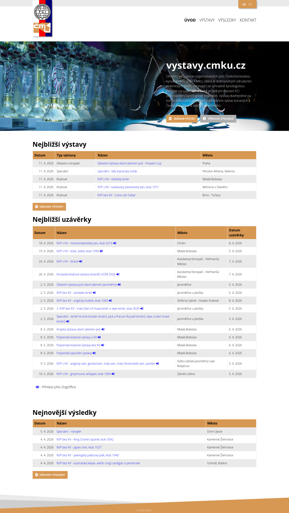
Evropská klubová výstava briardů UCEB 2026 (86, 274)
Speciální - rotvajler (69, 431)
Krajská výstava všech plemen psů (79, 329)
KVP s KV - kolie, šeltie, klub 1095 (78, 251)
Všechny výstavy (49, 206)
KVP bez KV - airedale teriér (74, 293)
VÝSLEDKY (227, 20)
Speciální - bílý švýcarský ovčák (117, 171)
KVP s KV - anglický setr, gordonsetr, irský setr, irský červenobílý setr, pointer (106, 364)
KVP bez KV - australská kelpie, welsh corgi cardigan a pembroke (98, 463)
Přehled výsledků (218, 118)
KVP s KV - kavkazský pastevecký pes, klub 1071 (128, 187)
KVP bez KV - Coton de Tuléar (117, 195)
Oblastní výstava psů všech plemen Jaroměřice (87, 285)
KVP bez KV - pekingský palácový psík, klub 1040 (88, 455)
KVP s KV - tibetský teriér (113, 179)
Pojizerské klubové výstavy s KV (77, 337)
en (250, 4)
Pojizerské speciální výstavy (74, 353)
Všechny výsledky (50, 475)
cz (244, 4)
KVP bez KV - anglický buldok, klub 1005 (82, 301)
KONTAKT (248, 20)
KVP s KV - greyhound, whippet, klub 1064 (84, 374)
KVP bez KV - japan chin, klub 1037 (79, 447)
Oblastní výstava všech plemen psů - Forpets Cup (129, 163)
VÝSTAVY (207, 20)
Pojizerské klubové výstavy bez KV (78, 345)
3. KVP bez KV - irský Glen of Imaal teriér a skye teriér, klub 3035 (98, 308)
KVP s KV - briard (67, 261)
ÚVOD (190, 20)
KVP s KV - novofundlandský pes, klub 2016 (84, 243)
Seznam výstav (182, 118)
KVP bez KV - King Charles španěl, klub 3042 (85, 439)
